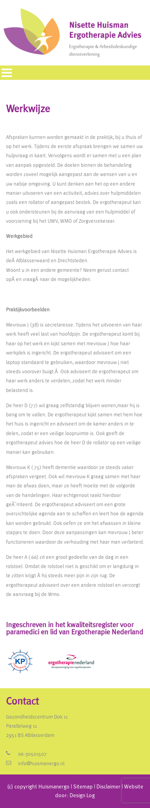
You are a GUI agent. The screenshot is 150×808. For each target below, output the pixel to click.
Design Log (82, 795)
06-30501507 (32, 754)
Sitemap (83, 787)
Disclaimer (108, 787)
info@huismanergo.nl (41, 763)
